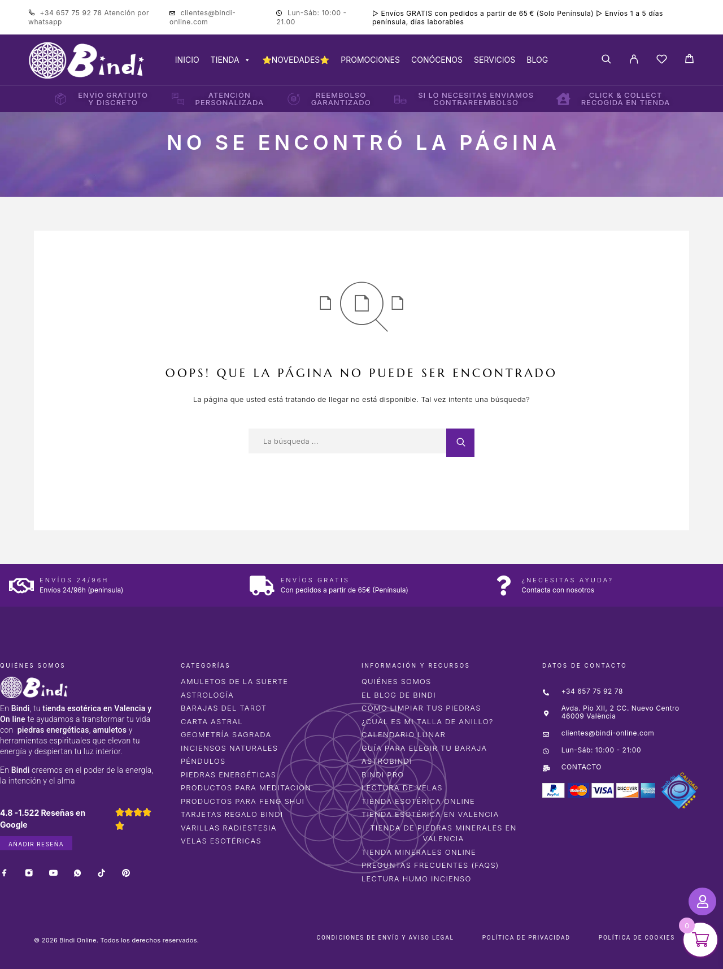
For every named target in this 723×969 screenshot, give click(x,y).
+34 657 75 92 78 (72, 12)
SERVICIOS (494, 59)
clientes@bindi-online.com (202, 17)
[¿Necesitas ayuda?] (503, 585)
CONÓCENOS (437, 59)
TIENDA (231, 59)
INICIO (187, 59)
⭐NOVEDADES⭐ (296, 59)
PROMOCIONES (370, 59)
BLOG (537, 59)
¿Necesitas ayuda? (567, 580)
